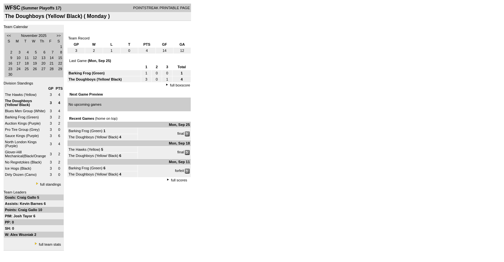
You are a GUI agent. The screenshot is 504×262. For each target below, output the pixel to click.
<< (9, 36)
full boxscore (180, 85)
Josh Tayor (23, 216)
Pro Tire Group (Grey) (22, 129)
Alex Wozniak (22, 235)
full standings (50, 184)
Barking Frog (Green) (22, 117)
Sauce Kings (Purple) (22, 136)
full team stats (50, 244)
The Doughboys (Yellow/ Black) (93, 137)
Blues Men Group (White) (25, 111)
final (180, 133)
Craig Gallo (27, 197)
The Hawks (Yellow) (21, 95)
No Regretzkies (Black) (23, 162)
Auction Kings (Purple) (22, 123)
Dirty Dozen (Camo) (21, 175)
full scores (179, 180)
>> (59, 36)
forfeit (179, 171)
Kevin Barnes (32, 204)
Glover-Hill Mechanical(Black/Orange (25, 154)
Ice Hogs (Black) (18, 168)
